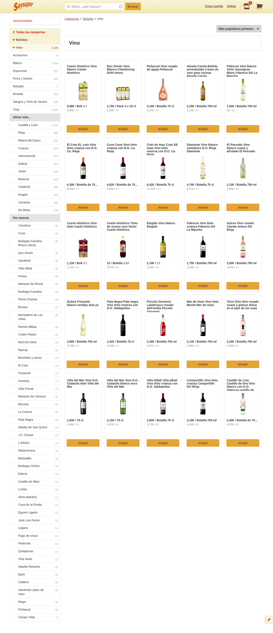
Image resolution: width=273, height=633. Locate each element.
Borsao (34, 307)
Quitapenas (34, 551)
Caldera (34, 582)
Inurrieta (34, 381)
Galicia (34, 164)
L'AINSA (34, 443)
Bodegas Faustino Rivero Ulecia (34, 243)
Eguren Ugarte (34, 512)
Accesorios (35, 56)
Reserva (34, 179)
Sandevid (34, 261)
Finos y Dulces (35, 79)
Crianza (34, 148)
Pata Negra (34, 419)
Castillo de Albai (34, 481)
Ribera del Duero (34, 140)
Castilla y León (34, 125)
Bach (34, 574)
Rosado (35, 94)
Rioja (34, 133)
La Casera (34, 412)
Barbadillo (34, 458)
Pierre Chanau (34, 299)
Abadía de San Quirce (34, 427)
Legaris (34, 528)
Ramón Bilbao (34, 327)
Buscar (133, 6)
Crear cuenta (214, 6)
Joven (34, 171)
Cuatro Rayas (34, 334)
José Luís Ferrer (34, 520)
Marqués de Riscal (34, 284)
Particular (34, 543)
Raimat (34, 350)
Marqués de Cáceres (34, 396)
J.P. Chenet (34, 435)
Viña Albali (34, 268)
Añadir (83, 129)
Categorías (72, 19)
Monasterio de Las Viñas (34, 317)
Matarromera (34, 451)
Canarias (34, 202)
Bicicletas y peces (34, 358)
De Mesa (34, 210)
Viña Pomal (34, 389)
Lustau (34, 489)
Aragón (34, 194)
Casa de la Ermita (34, 505)
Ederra (34, 474)
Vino (35, 48)
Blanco (35, 63)
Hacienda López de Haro (34, 592)
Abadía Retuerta (34, 566)
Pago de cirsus (34, 536)
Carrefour (34, 226)
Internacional (34, 156)
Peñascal (34, 609)
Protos (34, 276)
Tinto (35, 110)
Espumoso (35, 71)
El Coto (34, 365)
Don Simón (34, 253)
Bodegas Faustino (34, 292)
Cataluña (34, 187)
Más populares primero (239, 29)
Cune (34, 233)
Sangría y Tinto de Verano (35, 102)
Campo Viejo (34, 617)
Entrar (231, 6)
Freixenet (34, 373)
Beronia (34, 404)
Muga (34, 602)
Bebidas (88, 19)
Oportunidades (22, 20)
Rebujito (35, 87)
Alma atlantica (34, 497)
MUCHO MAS (34, 342)
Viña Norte (34, 559)
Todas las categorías (28, 32)
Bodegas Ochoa (34, 466)
